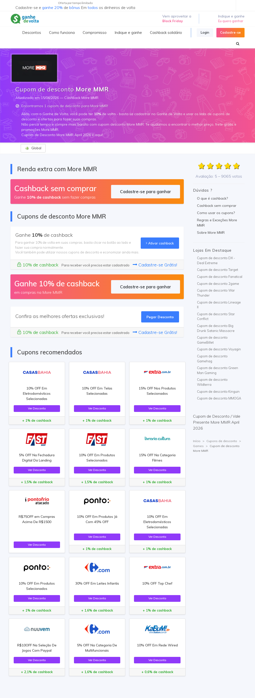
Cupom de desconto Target (217, 270)
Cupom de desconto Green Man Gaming (217, 370)
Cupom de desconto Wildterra (212, 382)
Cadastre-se (230, 32)
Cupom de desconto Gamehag (212, 358)
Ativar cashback (160, 243)
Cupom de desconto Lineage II (219, 304)
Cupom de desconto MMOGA (219, 398)
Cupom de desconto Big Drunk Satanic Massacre (216, 328)
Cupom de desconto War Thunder (216, 292)
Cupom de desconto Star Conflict (216, 316)
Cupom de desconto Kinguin (218, 391)
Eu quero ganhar (230, 21)
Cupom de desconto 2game (218, 284)
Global (33, 148)
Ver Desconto (37, 408)
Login (205, 32)
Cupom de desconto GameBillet (212, 339)
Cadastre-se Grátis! (155, 265)
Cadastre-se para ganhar (145, 191)
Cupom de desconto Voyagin (219, 349)
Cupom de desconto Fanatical (219, 277)
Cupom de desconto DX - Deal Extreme (216, 260)
